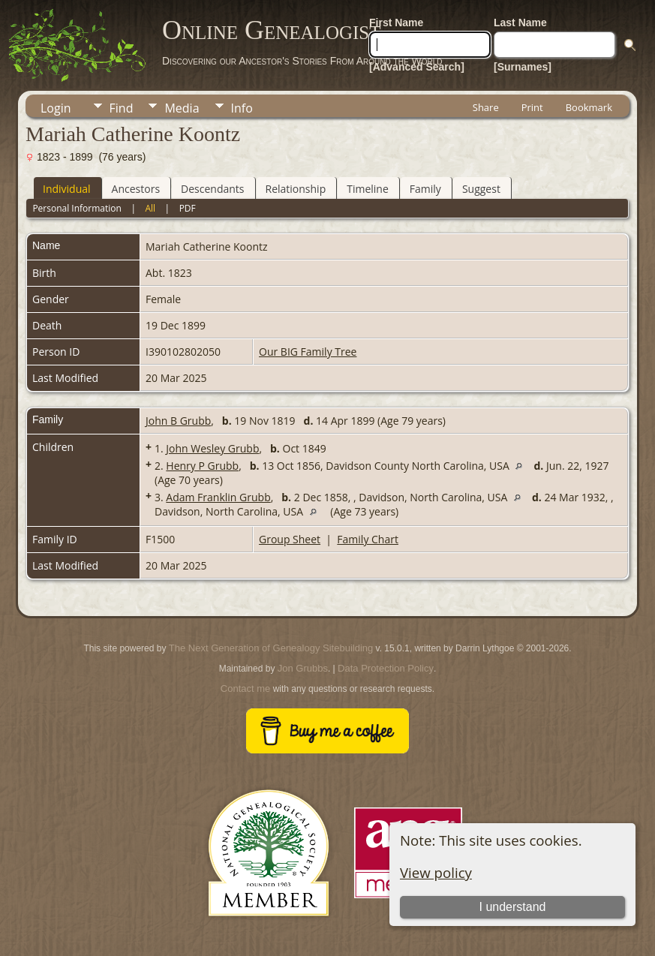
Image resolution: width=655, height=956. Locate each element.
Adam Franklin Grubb (218, 497)
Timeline (368, 189)
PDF (187, 208)
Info (242, 108)
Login (56, 108)
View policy (436, 872)
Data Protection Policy (386, 668)
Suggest (481, 189)
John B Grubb (178, 420)
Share (486, 107)
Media (181, 108)
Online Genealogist (271, 30)
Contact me (245, 688)
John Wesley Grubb (212, 448)
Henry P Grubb (202, 465)
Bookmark (589, 107)
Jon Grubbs (303, 668)
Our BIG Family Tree (307, 351)
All (150, 208)
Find (122, 108)
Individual (67, 189)
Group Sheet (289, 539)
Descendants (212, 189)
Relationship (296, 189)
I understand (512, 906)
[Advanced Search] (416, 67)
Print (532, 107)
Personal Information (77, 208)
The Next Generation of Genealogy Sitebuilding (271, 648)
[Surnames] (522, 67)
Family (425, 189)
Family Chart (367, 539)
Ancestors (136, 189)
